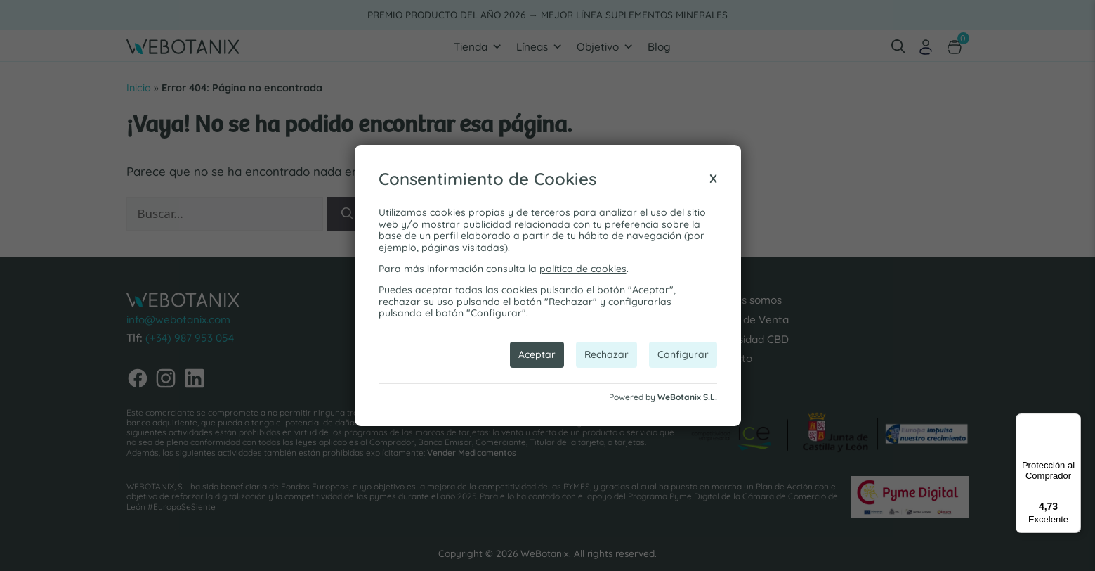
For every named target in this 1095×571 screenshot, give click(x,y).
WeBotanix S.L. (687, 397)
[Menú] (1072, 421)
